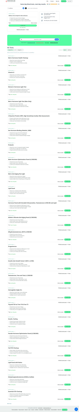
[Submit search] (26, 8)
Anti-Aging (47, 42)
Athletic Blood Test (54, 42)
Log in (69, 1)
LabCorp (69, 49)
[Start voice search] (23, 8)
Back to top (9, 403)
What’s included (34, 22)
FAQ (47, 1)
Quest (65, 49)
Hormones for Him (31, 42)
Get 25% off (63, 1)
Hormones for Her (40, 42)
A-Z (15, 49)
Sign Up (57, 1)
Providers (60, 50)
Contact (52, 1)
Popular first (10, 49)
